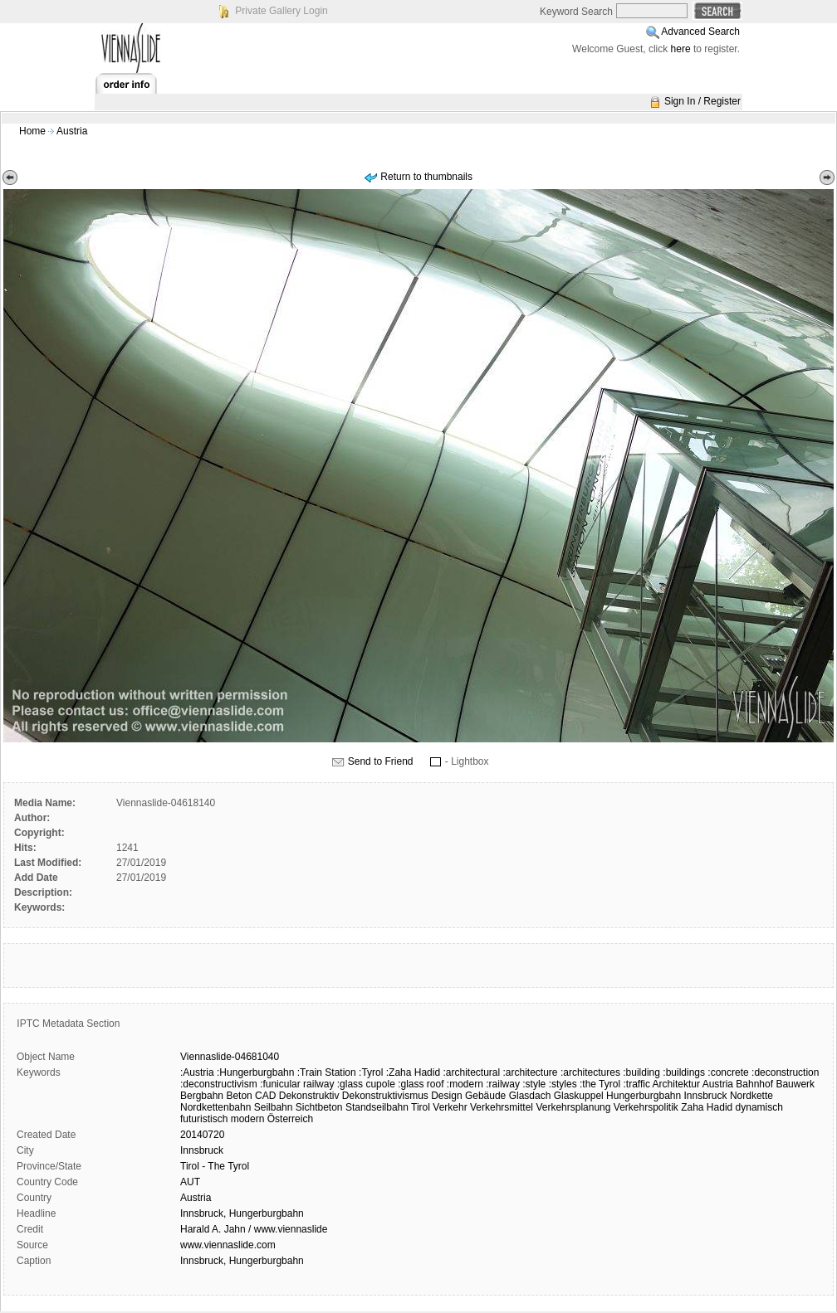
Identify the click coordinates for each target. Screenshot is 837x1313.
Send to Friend (381, 761)
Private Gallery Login (281, 11)
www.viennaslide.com (228, 1245)
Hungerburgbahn (643, 1095)
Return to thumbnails (426, 176)
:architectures (590, 1072)
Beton (239, 1095)
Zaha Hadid (706, 1107)
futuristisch (204, 1119)
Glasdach (530, 1095)
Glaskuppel (579, 1095)
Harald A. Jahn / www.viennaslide (253, 1229)
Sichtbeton (319, 1107)
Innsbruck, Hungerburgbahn (242, 1213)
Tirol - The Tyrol (214, 1166)
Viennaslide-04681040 (229, 1057)
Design (446, 1095)
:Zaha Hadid (413, 1072)
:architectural (471, 1072)
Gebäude (485, 1095)
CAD (265, 1095)
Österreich (290, 1119)
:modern (465, 1084)
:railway (503, 1084)
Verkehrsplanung (573, 1107)
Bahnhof (754, 1084)
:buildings (684, 1072)
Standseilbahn (377, 1107)
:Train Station (326, 1072)
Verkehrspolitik (646, 1107)
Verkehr (450, 1107)
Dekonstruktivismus (385, 1095)
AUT (190, 1182)
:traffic (636, 1084)
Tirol (420, 1107)
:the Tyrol (600, 1084)
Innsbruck (705, 1095)
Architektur (676, 1084)
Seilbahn (273, 1107)
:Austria (197, 1072)
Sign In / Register (702, 101)
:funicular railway (297, 1084)
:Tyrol (371, 1072)
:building (641, 1072)
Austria (71, 131)
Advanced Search (700, 31)
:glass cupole (366, 1084)
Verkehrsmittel (501, 1107)
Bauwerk (795, 1084)
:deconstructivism (218, 1084)
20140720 (202, 1134)
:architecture (530, 1072)
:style (534, 1084)
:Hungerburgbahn (255, 1072)
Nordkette (751, 1095)
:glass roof (420, 1084)
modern (248, 1119)
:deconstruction (785, 1072)
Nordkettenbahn (215, 1107)
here (681, 49)
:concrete (727, 1072)
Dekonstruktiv (309, 1095)
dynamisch (759, 1107)
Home (32, 131)
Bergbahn (201, 1095)
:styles (563, 1084)
